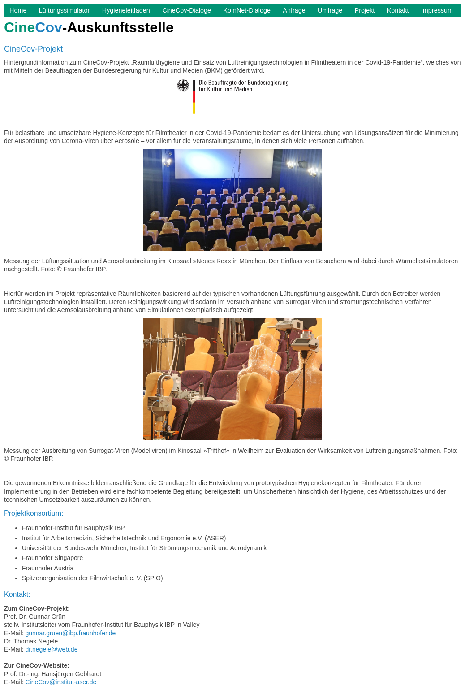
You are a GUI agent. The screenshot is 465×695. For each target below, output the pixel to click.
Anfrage (294, 10)
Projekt (365, 10)
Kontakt (398, 10)
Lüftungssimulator (64, 10)
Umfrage (330, 10)
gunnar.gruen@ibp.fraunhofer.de (70, 633)
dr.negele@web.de (51, 649)
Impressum (437, 10)
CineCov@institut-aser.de (60, 682)
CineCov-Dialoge (186, 10)
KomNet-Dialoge (247, 10)
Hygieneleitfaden (126, 10)
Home (17, 10)
